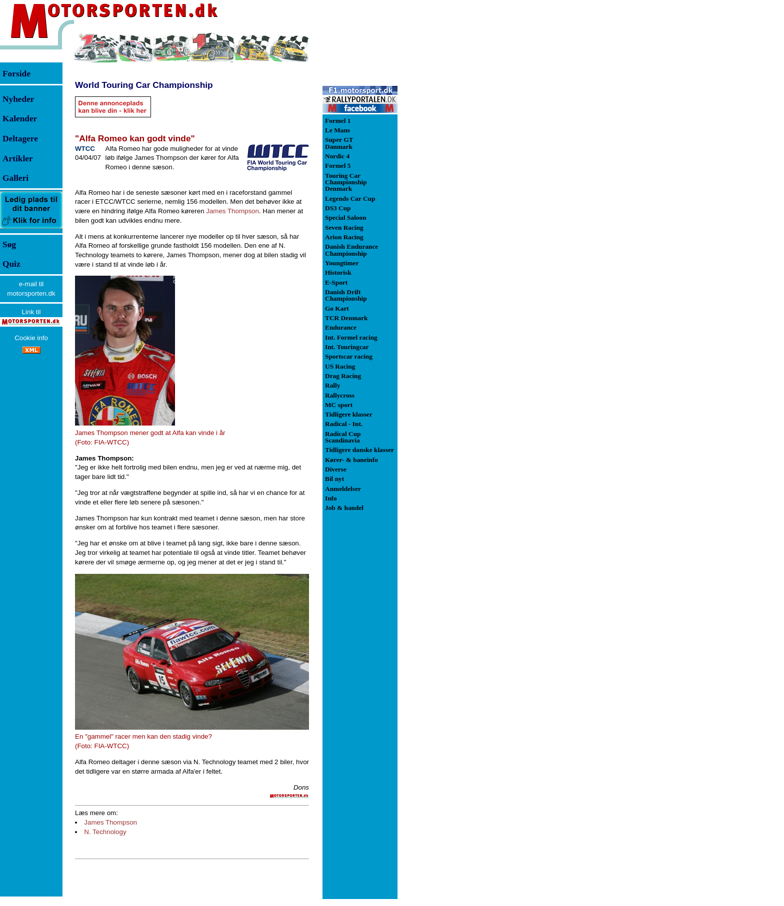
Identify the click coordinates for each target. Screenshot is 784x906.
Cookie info (31, 338)
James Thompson (232, 211)
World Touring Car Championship (144, 85)
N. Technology (105, 832)
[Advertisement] (450, 182)
